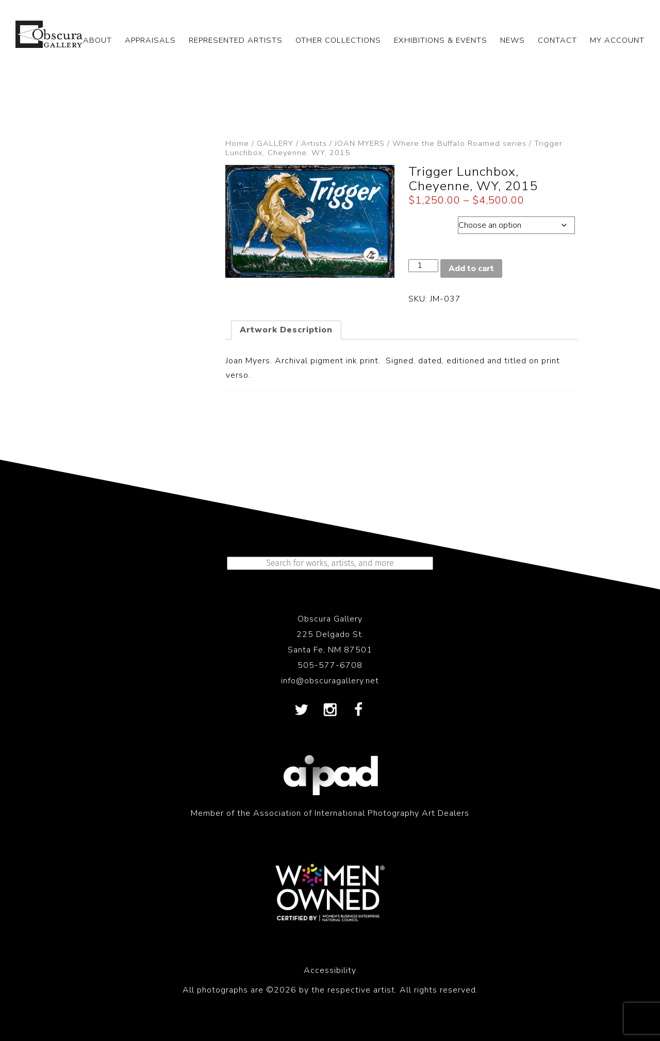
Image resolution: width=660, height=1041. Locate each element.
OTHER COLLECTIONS (338, 40)
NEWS (512, 40)
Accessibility (330, 970)
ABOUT (97, 40)
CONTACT (557, 40)
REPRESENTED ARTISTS (236, 40)
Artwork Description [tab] (286, 329)
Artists (314, 143)
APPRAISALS (150, 40)
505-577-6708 (330, 665)
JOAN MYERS (360, 143)
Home (237, 143)
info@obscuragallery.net (330, 680)
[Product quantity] (423, 265)
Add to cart (471, 268)
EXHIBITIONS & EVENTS (440, 40)
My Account (617, 40)
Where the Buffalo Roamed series (459, 143)
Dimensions (433, 223)
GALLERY (275, 143)
